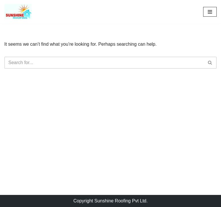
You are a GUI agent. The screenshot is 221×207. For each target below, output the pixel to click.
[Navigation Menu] (210, 12)
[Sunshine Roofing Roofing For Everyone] (18, 11)
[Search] (104, 63)
